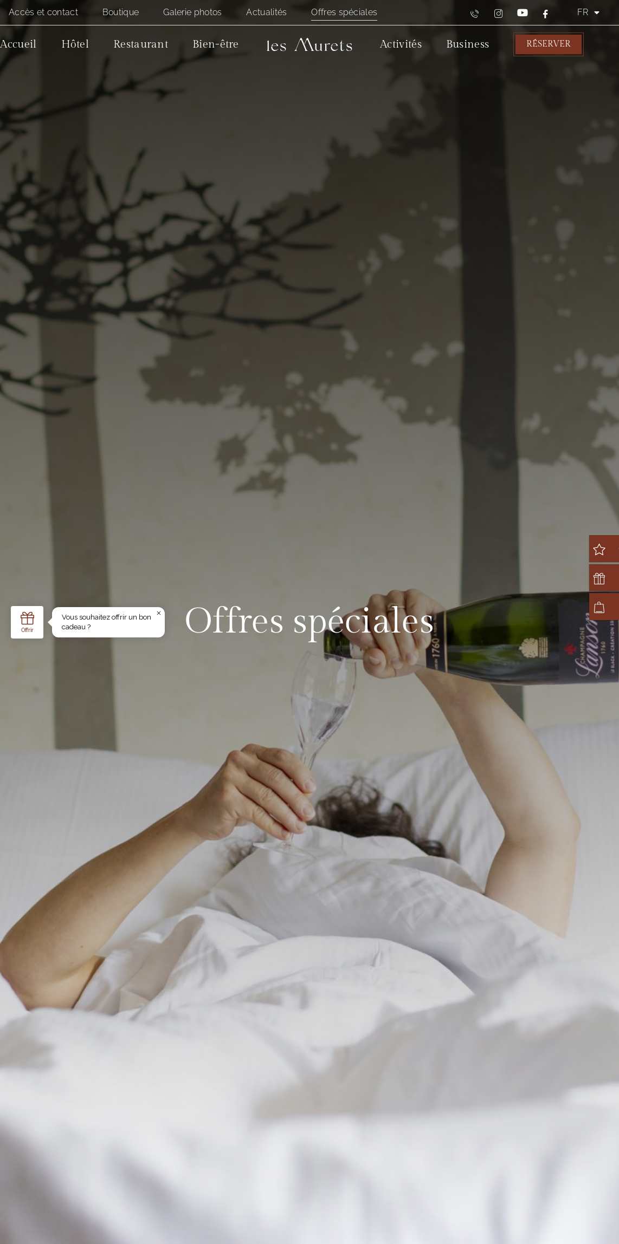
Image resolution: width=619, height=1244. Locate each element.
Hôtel (75, 44)
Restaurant (140, 44)
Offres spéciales (344, 12)
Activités (401, 44)
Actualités (266, 12)
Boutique (120, 12)
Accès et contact (43, 12)
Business (467, 44)
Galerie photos (192, 12)
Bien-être (215, 44)
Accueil (18, 44)
